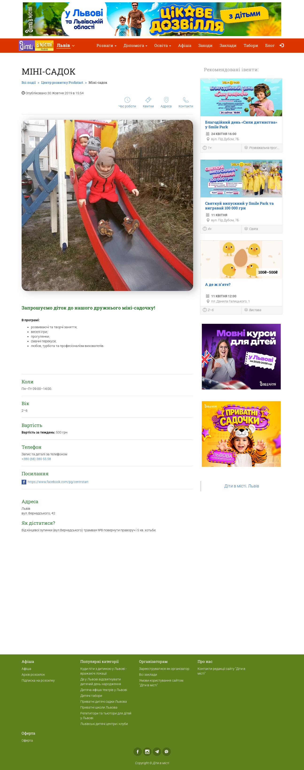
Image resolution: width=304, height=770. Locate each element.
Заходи (205, 45)
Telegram (157, 751)
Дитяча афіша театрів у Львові (103, 690)
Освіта (162, 45)
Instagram (147, 751)
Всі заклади (148, 674)
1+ (207, 148)
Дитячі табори (91, 696)
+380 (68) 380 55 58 (36, 459)
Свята (251, 229)
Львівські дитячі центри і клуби (104, 724)
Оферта (27, 740)
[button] (65, 45)
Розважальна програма (262, 148)
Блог (270, 45)
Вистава (252, 310)
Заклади (228, 45)
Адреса (166, 102)
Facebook (137, 751)
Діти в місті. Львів (241, 486)
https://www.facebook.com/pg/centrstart (58, 482)
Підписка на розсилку (38, 680)
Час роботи (127, 102)
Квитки (148, 102)
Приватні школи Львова (98, 707)
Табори (251, 45)
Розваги (107, 45)
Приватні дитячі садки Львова (103, 701)
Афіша (184, 45)
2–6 (208, 310)
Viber (166, 751)
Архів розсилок (33, 674)
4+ (207, 229)
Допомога (135, 45)
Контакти (186, 102)
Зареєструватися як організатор (164, 669)
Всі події (29, 82)
